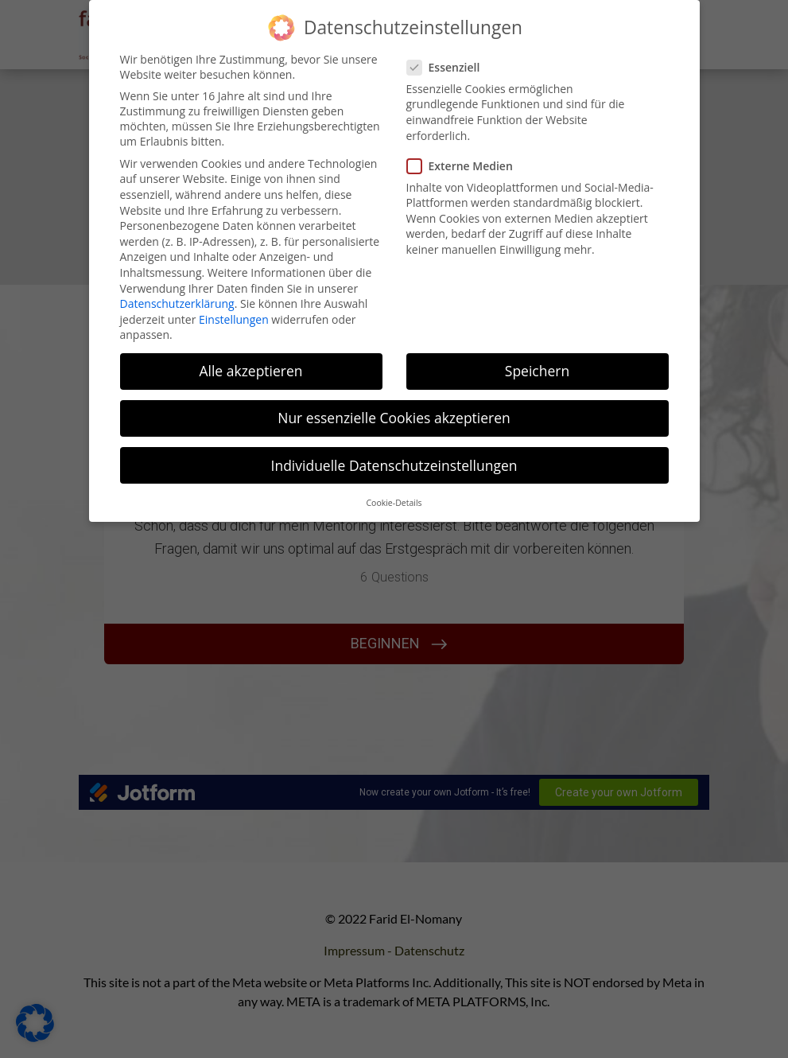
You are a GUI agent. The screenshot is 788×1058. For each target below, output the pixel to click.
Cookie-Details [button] (393, 502)
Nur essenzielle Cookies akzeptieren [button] (394, 417)
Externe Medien (466, 165)
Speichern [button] (537, 370)
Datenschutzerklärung (177, 303)
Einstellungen (234, 319)
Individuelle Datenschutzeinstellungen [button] (394, 465)
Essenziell (450, 67)
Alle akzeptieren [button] (250, 370)
